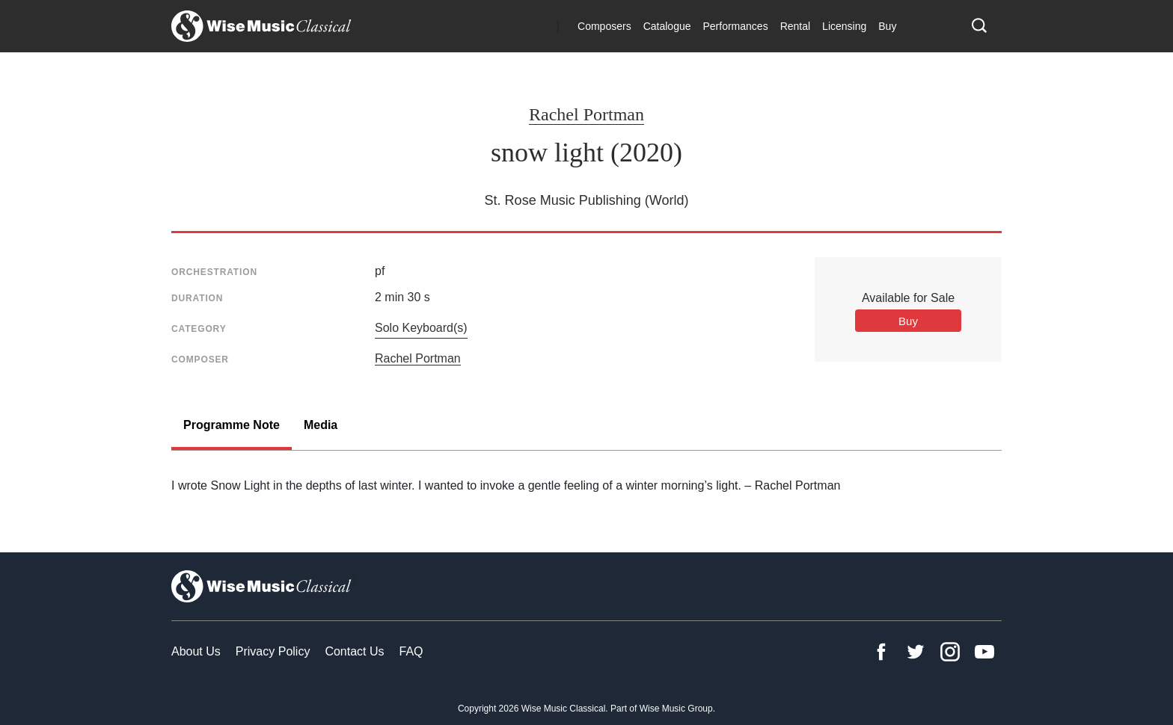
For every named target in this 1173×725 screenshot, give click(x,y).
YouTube (984, 651)
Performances (735, 26)
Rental (795, 26)
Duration (197, 298)
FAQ (411, 651)
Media (320, 425)
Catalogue (667, 26)
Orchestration (214, 272)
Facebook (881, 651)
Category (199, 329)
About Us (196, 651)
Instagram (950, 651)
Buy (887, 26)
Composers (604, 26)
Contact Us (354, 651)
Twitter (915, 651)
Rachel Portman (586, 114)
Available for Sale (908, 297)
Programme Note (231, 425)
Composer (200, 359)
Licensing (844, 26)
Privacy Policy (273, 651)
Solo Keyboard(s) (421, 327)
